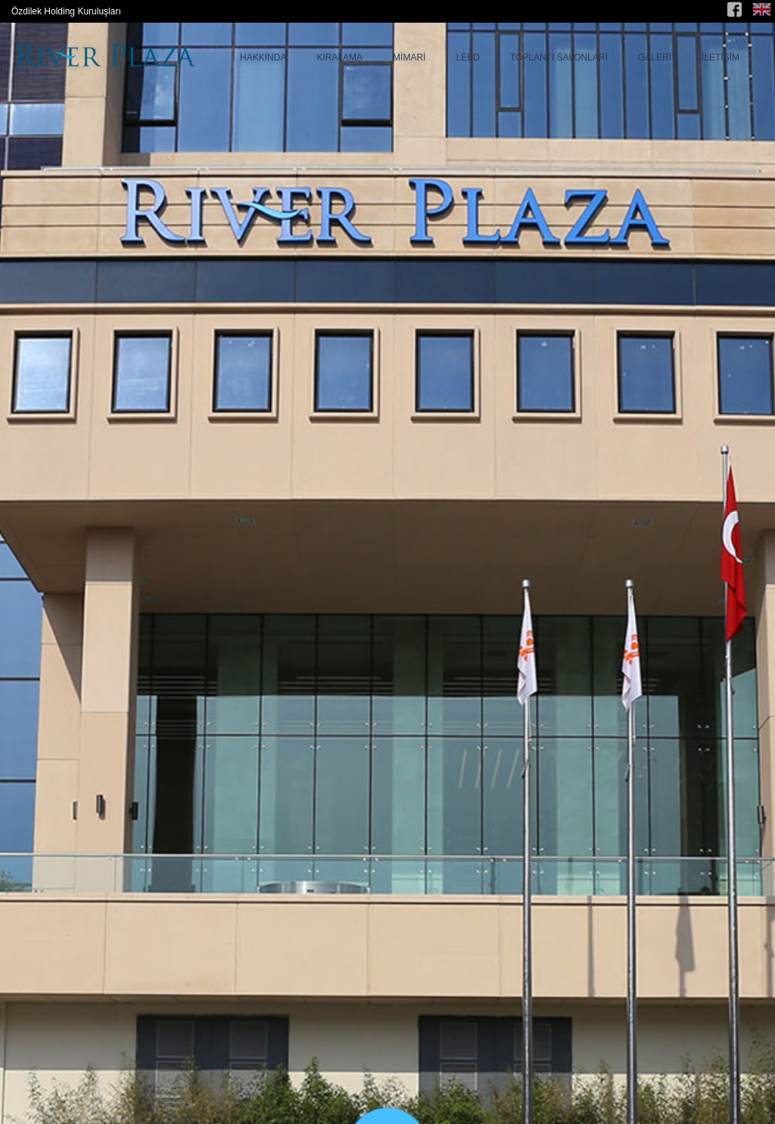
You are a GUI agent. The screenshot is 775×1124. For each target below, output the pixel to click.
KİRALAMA (339, 57)
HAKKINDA (263, 57)
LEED (467, 57)
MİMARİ (409, 57)
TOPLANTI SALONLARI (559, 57)
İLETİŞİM (720, 57)
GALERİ (654, 57)
